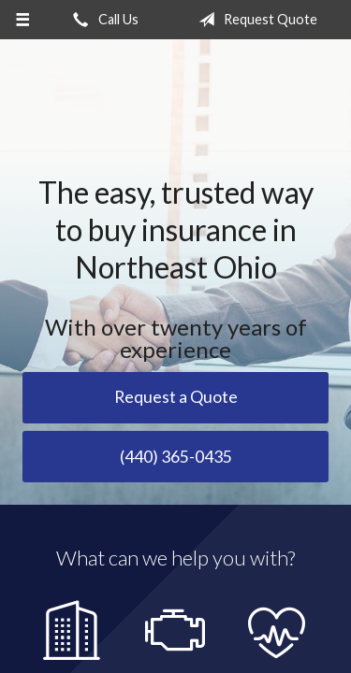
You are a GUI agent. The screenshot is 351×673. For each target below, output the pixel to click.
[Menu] (23, 19)
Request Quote (254, 19)
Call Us (102, 19)
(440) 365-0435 (176, 456)
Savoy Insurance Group (176, 95)
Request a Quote (176, 397)
